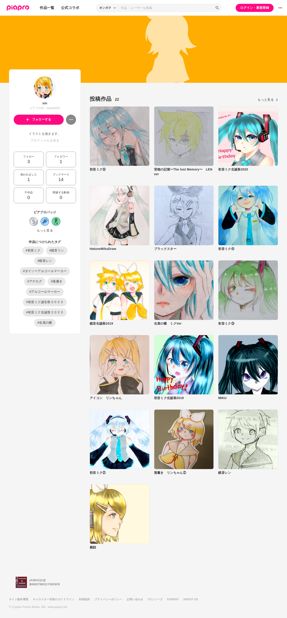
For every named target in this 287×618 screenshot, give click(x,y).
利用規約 (84, 599)
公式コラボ (70, 8)
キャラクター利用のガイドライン (53, 599)
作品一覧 (47, 8)
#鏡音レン (44, 260)
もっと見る (45, 230)
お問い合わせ (135, 599)
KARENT (173, 599)
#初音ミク (33, 250)
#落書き (56, 281)
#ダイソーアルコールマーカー (45, 271)
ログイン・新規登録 (254, 7)
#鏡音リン (56, 250)
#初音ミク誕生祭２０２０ (44, 302)
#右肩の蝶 (44, 322)
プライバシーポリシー (108, 599)
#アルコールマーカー (44, 291)
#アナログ (34, 281)
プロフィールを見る (44, 140)
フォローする (38, 119)
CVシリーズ (155, 599)
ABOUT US (190, 599)
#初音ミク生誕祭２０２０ (44, 312)
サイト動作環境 (18, 599)
